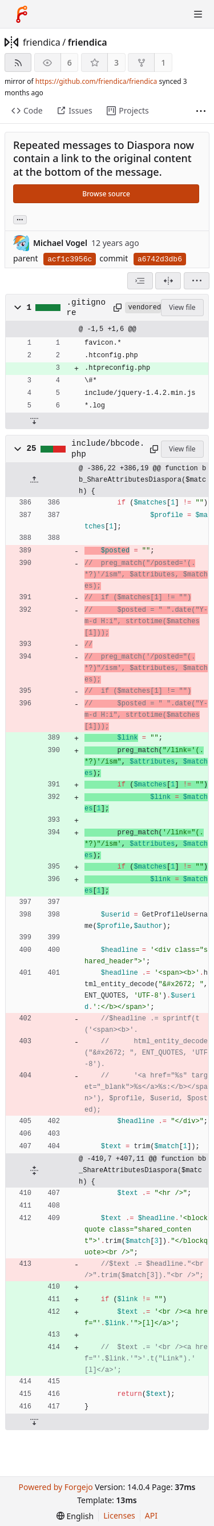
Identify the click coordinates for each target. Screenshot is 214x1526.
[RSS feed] (18, 62)
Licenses (119, 1515)
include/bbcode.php (107, 448)
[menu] (196, 280)
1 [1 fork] (163, 62)
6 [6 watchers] (69, 62)
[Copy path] (117, 308)
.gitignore (86, 307)
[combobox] (140, 280)
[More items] (200, 111)
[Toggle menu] (198, 14)
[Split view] (168, 280)
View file (182, 307)
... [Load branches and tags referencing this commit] (20, 219)
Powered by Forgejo (55, 1486)
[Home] (22, 14)
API (151, 1515)
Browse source (106, 194)
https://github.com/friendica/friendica (96, 81)
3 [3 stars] (116, 62)
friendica (41, 42)
